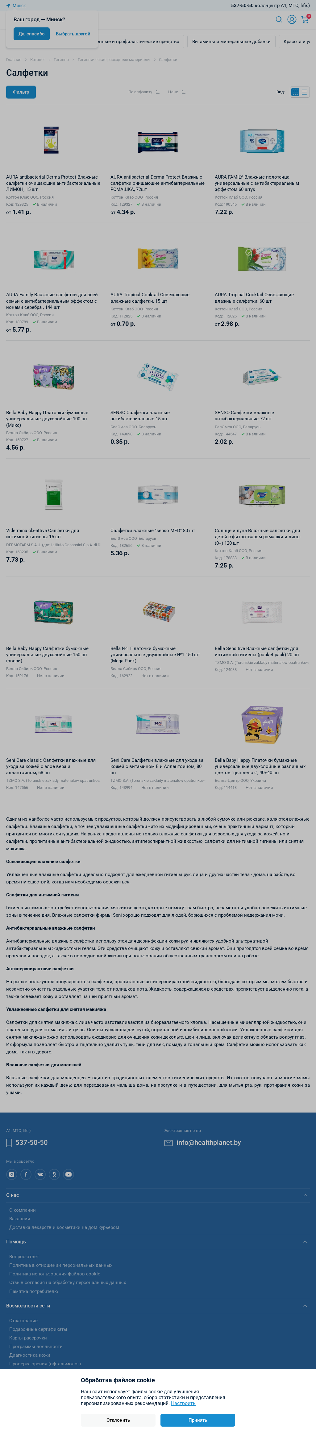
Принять (198, 1420)
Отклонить (118, 1420)
